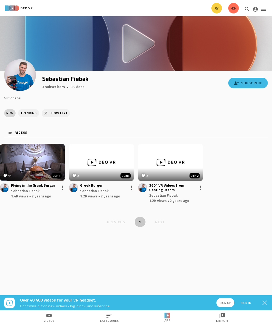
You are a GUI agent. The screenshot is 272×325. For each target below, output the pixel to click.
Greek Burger (91, 185)
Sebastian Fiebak (25, 190)
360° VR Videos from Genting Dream (166, 187)
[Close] (264, 303)
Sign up (225, 302)
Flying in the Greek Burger (33, 185)
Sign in (245, 302)
